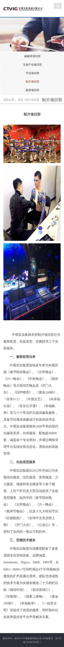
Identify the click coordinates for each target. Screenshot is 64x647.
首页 (20, 100)
